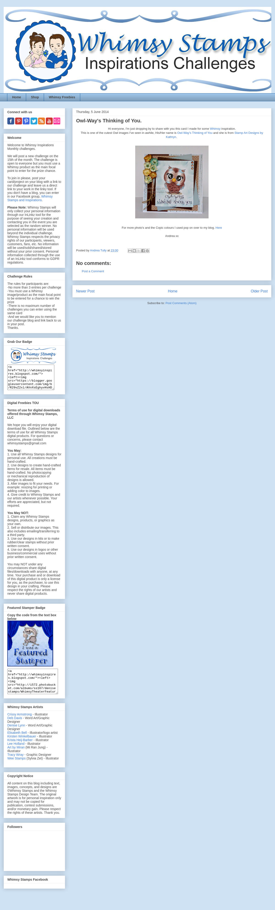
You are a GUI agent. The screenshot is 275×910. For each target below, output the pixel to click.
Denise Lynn (16, 735)
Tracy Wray (15, 764)
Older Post (259, 291)
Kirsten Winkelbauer (21, 746)
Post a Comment (93, 271)
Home (16, 97)
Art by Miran (16, 757)
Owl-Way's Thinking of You (194, 133)
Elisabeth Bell (17, 742)
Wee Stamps (16, 768)
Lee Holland (16, 753)
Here (219, 227)
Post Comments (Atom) (180, 303)
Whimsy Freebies (62, 97)
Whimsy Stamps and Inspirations (30, 198)
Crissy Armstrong (19, 724)
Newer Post (85, 291)
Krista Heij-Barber (20, 749)
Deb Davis (14, 727)
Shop (35, 97)
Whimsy (215, 128)
